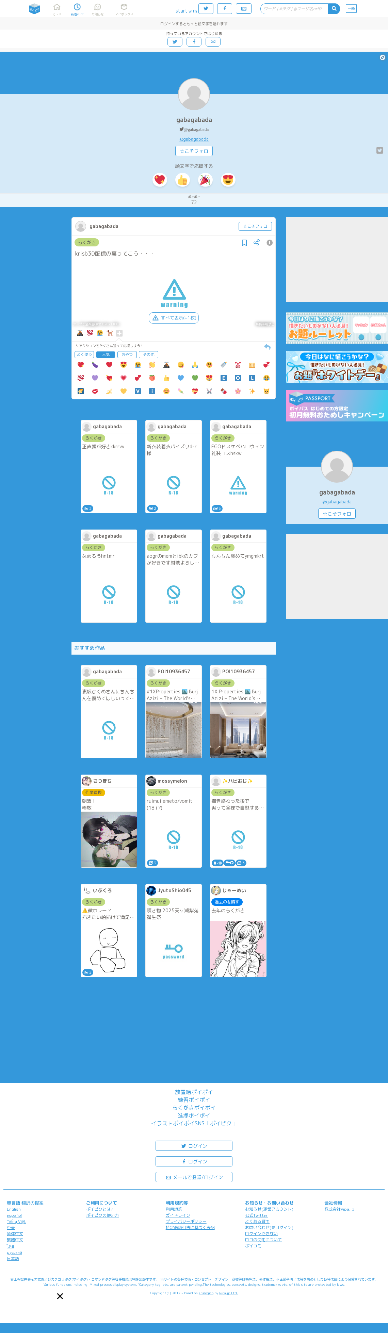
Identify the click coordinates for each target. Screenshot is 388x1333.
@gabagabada (196, 129)
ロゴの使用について (263, 1240)
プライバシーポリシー (186, 1221)
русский (14, 1252)
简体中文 (15, 1233)
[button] (60, 1296)
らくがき (87, 242)
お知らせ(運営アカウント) (269, 1209)
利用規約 (174, 1209)
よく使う (84, 354)
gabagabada (194, 120)
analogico (206, 1293)
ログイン (194, 1145)
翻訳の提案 (32, 1203)
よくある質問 (257, 1221)
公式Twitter (256, 1215)
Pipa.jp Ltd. (228, 1293)
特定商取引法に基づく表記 (190, 1227)
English (14, 1209)
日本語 (13, 1258)
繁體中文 (15, 1240)
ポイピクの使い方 (102, 1215)
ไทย (10, 1246)
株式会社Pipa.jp (339, 1209)
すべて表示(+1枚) (173, 318)
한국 (11, 1227)
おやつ (127, 354)
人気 (106, 354)
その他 (148, 354)
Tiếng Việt (16, 1221)
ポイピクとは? (99, 1209)
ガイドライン (178, 1215)
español (14, 1215)
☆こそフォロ (194, 151)
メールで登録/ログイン (194, 1177)
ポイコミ (253, 1246)
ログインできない (261, 1233)
